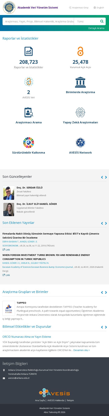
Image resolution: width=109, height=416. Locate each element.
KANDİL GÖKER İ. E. (29, 241)
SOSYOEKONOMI (10, 245)
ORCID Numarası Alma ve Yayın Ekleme (26, 337)
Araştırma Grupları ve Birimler (25, 291)
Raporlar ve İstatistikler (20, 38)
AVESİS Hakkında (56, 400)
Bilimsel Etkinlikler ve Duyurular (26, 326)
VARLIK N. (25, 263)
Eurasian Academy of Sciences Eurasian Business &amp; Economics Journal (37, 267)
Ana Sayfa (40, 400)
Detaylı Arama (96, 28)
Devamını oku (81, 350)
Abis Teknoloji (51, 412)
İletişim (70, 400)
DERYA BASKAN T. (10, 241)
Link (6, 249)
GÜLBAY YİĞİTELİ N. (40, 263)
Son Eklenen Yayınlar (18, 222)
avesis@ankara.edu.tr (19, 378)
